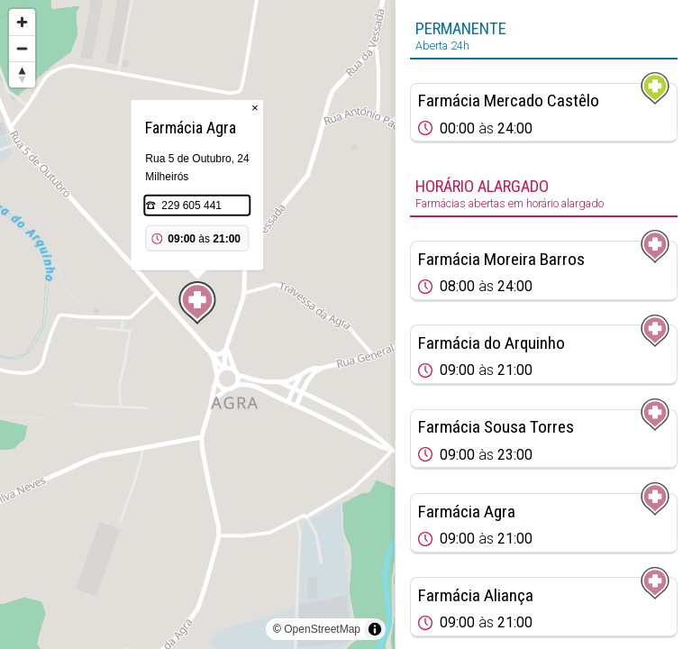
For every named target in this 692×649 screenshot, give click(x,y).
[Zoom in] (22, 22)
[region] (197, 324)
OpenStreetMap (322, 629)
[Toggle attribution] (375, 629)
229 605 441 (191, 205)
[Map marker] (197, 302)
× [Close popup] (255, 107)
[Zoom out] (22, 48)
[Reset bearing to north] (22, 74)
